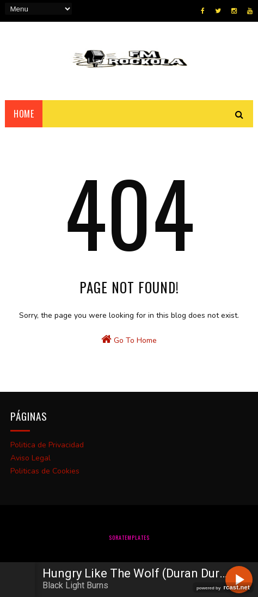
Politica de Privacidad (47, 445)
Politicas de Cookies (44, 471)
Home (24, 113)
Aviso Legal (30, 458)
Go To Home (129, 340)
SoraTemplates (129, 537)
